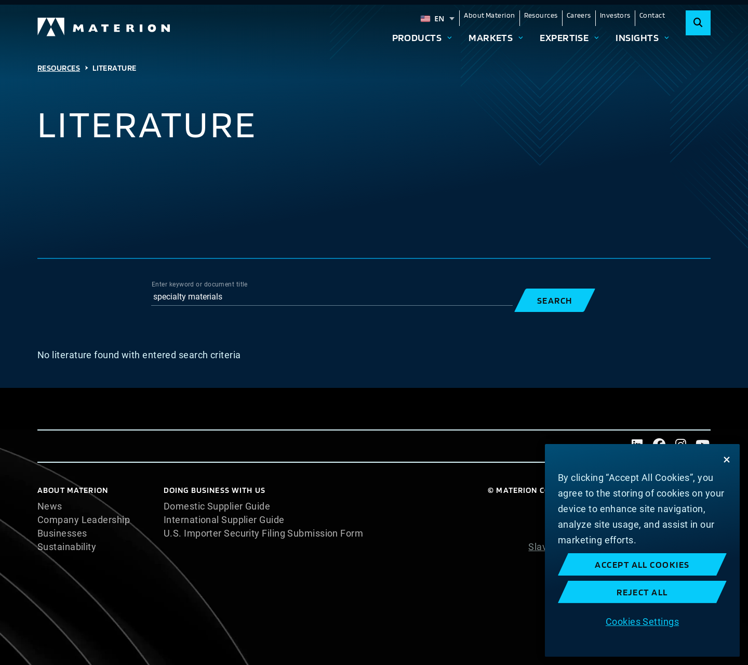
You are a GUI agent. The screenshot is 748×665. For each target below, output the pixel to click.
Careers (579, 15)
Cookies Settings (642, 621)
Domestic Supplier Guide (217, 506)
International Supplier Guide (224, 520)
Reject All (642, 591)
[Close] (726, 459)
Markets (491, 37)
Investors (615, 15)
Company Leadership (83, 520)
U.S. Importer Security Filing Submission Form (263, 533)
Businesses (62, 533)
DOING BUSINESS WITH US (214, 490)
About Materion (489, 15)
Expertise (564, 37)
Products (417, 37)
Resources (541, 15)
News (49, 506)
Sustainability (66, 547)
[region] (642, 550)
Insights (637, 37)
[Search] (698, 22)
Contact (652, 15)
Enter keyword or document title (200, 284)
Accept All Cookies (642, 564)
